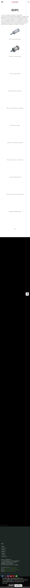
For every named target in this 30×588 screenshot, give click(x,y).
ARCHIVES (4, 555)
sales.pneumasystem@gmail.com (10, 568)
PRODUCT (4, 551)
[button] (28, 2)
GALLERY (3, 553)
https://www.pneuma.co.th (10, 571)
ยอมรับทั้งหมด (18, 585)
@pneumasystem (13, 567)
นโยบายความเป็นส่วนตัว (17, 581)
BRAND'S (3, 549)
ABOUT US (4, 548)
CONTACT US (4, 556)
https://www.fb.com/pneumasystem (12, 569)
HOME (3, 546)
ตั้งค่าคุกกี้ (11, 585)
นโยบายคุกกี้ (4, 582)
